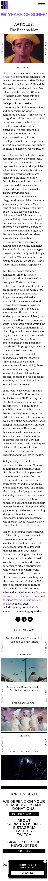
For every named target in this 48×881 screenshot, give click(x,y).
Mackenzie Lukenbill (25, 703)
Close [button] (45, 861)
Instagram (24, 827)
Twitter (24, 831)
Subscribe (27, 873)
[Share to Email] (30, 619)
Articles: (24, 24)
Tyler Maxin (25, 67)
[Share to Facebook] (17, 619)
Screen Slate (24, 794)
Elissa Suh (25, 655)
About (24, 820)
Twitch (24, 834)
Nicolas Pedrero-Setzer (25, 752)
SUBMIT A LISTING (24, 824)
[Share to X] (24, 619)
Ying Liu (21, 599)
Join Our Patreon (24, 814)
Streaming (2, 48)
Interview (2, 647)
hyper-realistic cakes (27, 525)
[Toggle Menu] (41, 5)
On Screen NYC (2, 696)
